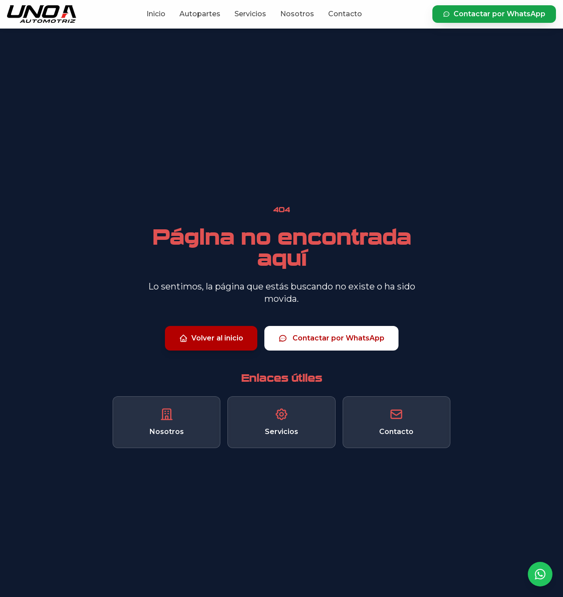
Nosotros (297, 14)
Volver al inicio (211, 338)
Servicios (250, 14)
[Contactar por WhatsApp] (540, 574)
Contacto (345, 14)
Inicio (155, 14)
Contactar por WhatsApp (494, 14)
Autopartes (199, 14)
